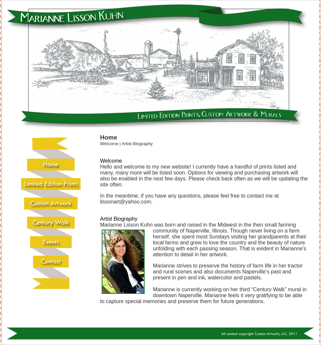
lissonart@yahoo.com (125, 201)
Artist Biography (137, 143)
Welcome (109, 143)
